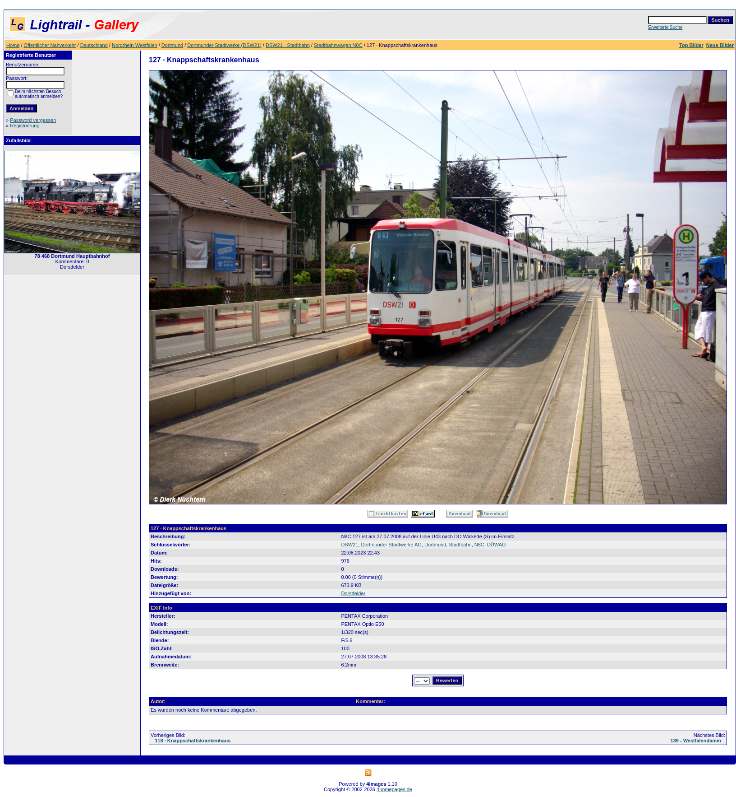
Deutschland (94, 45)
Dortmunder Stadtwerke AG (391, 544)
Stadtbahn (460, 544)
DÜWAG (496, 544)
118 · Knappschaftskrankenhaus (192, 740)
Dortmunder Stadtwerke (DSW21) (224, 45)
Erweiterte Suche (665, 27)
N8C (479, 544)
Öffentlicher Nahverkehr (50, 45)
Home (12, 45)
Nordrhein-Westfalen (134, 45)
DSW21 (349, 544)
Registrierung (24, 125)
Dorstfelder (353, 593)
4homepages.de (394, 789)
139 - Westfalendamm (696, 740)
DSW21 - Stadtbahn (288, 45)
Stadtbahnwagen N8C (338, 45)
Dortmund (172, 45)
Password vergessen (33, 120)
